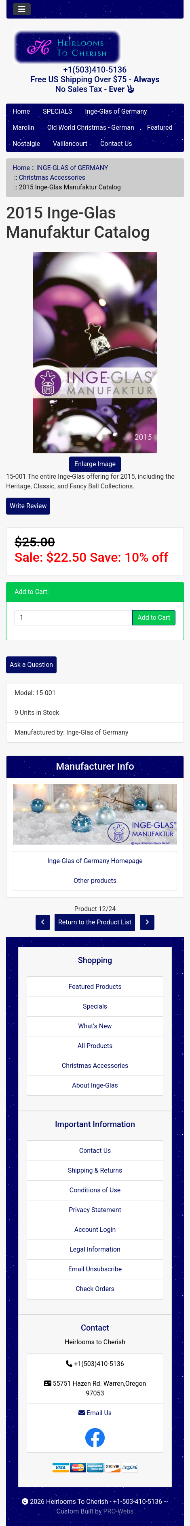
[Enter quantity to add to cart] (74, 617)
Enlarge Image (95, 464)
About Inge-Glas (95, 1085)
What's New (95, 1026)
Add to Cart (153, 617)
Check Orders (95, 1289)
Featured (160, 127)
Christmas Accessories (52, 177)
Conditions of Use (95, 1190)
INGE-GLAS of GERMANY (72, 168)
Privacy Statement (95, 1210)
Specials (95, 1006)
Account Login (95, 1229)
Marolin (23, 127)
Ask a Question (31, 665)
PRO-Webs (118, 1511)
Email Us (95, 1413)
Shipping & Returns (95, 1170)
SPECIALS (57, 111)
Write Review (28, 506)
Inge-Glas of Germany (116, 111)
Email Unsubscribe (95, 1269)
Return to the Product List (94, 922)
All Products (95, 1046)
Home (21, 111)
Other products (95, 880)
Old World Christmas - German (90, 127)
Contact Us (116, 143)
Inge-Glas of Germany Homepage (95, 861)
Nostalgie (26, 143)
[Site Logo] (95, 47)
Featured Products (95, 986)
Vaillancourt (70, 143)
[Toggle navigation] (22, 9)
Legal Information (95, 1249)
